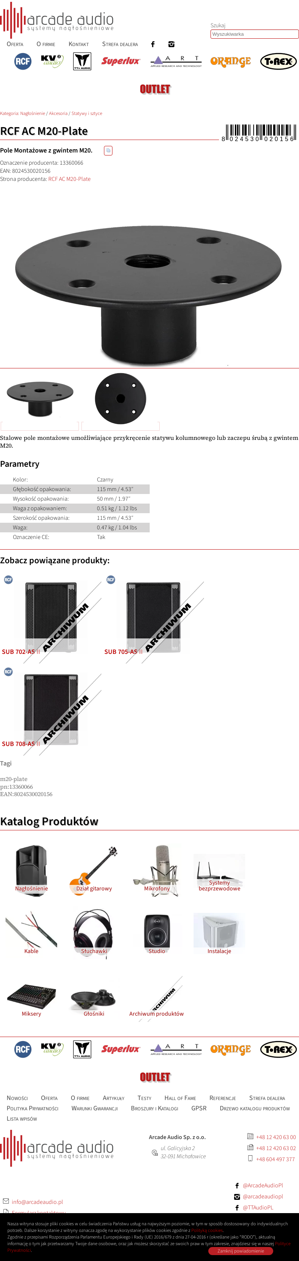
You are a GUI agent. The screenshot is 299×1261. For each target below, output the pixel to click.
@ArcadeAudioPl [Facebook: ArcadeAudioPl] (263, 1185)
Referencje (222, 1098)
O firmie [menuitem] (45, 44)
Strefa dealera (267, 1098)
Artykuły (113, 1098)
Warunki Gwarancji (95, 1108)
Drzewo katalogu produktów (255, 1108)
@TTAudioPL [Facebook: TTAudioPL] (258, 1208)
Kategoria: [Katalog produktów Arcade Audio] (10, 113)
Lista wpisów (22, 1118)
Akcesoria (58, 113)
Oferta (49, 1098)
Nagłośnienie (32, 113)
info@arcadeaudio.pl (37, 1202)
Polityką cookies (207, 1230)
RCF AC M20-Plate (69, 179)
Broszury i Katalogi (154, 1108)
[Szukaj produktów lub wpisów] (255, 34)
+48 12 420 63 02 (276, 1148)
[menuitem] (153, 44)
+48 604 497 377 (275, 1159)
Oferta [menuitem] (15, 44)
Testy (144, 1098)
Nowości (17, 1098)
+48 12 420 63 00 (276, 1137)
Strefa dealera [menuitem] (120, 44)
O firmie (80, 1098)
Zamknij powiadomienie (241, 1251)
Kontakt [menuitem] (79, 44)
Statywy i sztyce (87, 113)
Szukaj (218, 25)
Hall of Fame (180, 1098)
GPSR (198, 1108)
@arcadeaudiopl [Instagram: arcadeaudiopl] (263, 1196)
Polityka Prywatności (32, 1108)
